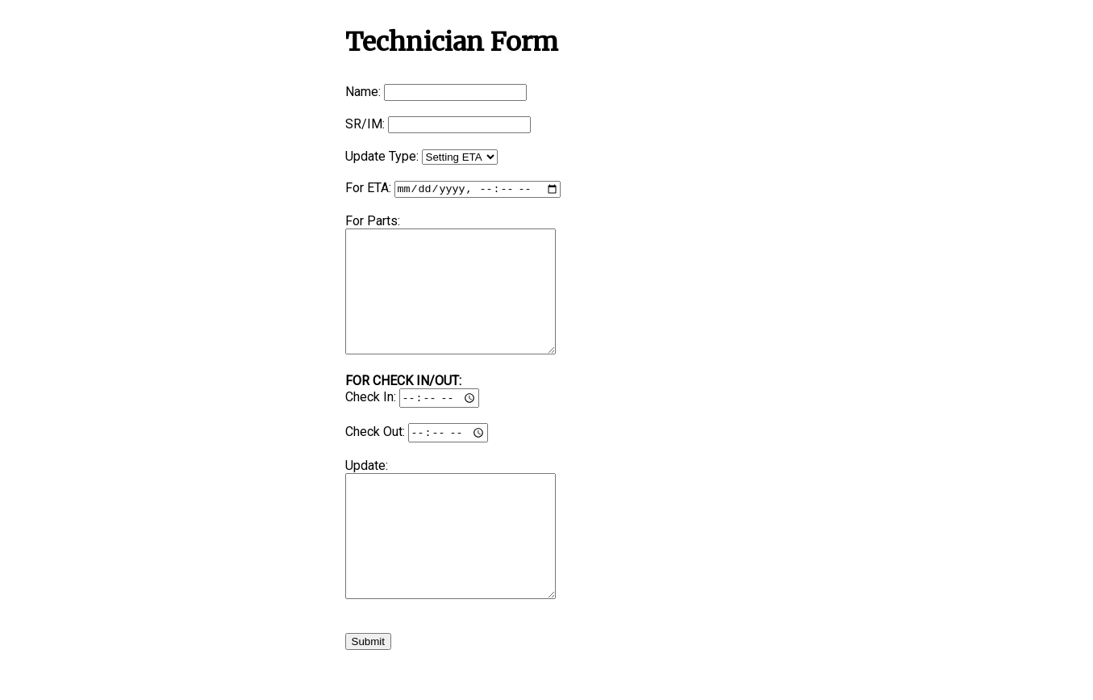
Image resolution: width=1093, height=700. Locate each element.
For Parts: (372, 222)
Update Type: (382, 156)
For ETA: (368, 189)
